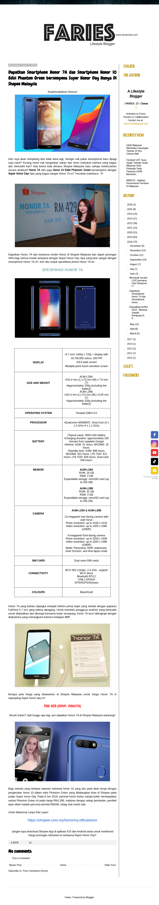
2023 (130, 218)
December (135, 246)
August (134, 264)
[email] (154, 470)
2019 (130, 237)
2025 (130, 209)
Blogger (90, 897)
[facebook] (154, 434)
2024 (130, 214)
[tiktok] (154, 461)
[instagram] (154, 443)
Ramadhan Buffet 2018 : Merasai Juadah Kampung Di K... (138, 313)
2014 (130, 344)
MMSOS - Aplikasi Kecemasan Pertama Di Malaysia (137, 183)
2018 (130, 242)
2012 (130, 353)
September (136, 259)
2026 (130, 204)
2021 (130, 228)
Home (63, 865)
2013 (130, 348)
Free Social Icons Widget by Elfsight (150, 477)
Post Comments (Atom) (35, 871)
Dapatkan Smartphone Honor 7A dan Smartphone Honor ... (137, 297)
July (132, 269)
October (134, 255)
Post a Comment (21, 858)
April (132, 329)
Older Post (110, 865)
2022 (130, 223)
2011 (130, 358)
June (132, 273)
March (133, 333)
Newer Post (15, 865)
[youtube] (154, 452)
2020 (130, 232)
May (132, 324)
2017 (130, 339)
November (135, 250)
